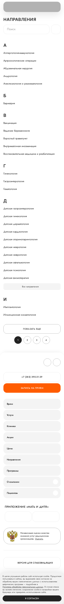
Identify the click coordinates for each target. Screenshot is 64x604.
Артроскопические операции (19, 61)
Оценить (39, 538)
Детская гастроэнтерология (18, 208)
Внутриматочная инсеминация (19, 146)
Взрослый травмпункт (15, 138)
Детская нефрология (14, 255)
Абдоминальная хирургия (17, 68)
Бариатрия (9, 103)
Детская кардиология (15, 232)
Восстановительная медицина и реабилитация (28, 154)
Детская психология (14, 270)
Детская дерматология (16, 224)
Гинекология (10, 173)
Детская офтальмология (16, 262)
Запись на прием (32, 388)
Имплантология (11, 307)
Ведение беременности (16, 131)
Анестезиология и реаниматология (22, 84)
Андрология (10, 76)
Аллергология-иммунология (18, 53)
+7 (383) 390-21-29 (32, 377)
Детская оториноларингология (20, 239)
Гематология (10, 189)
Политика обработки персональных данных (23, 587)
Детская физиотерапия (16, 278)
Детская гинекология (15, 216)
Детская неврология (14, 247)
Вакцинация (9, 123)
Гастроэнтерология (13, 181)
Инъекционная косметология (19, 315)
